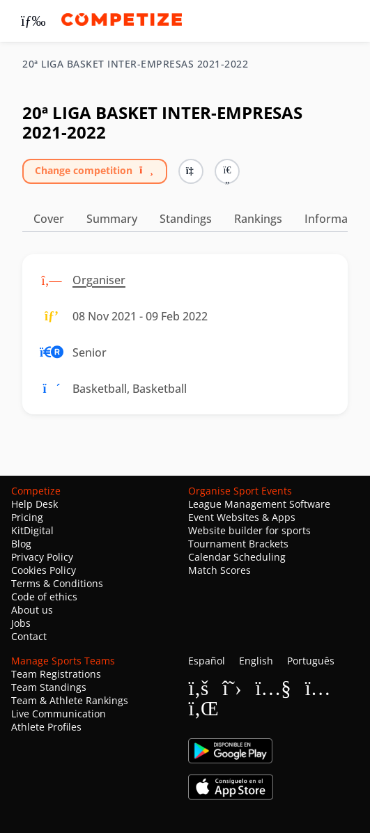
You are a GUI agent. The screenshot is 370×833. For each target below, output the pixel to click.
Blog (21, 543)
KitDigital (32, 530)
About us (32, 609)
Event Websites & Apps (241, 517)
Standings (186, 218)
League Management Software (259, 504)
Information (337, 218)
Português (310, 660)
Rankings (258, 218)
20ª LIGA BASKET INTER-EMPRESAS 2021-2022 (135, 64)
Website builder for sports (249, 530)
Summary (111, 218)
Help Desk (34, 504)
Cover (48, 218)
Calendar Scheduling (237, 556)
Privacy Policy (42, 556)
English (256, 660)
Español (206, 660)
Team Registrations (56, 673)
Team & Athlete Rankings (69, 700)
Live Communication (58, 713)
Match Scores (219, 570)
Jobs (21, 623)
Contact (29, 636)
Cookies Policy (43, 570)
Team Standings (48, 687)
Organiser (98, 280)
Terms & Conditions (57, 583)
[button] (227, 171)
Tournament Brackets (238, 543)
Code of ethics (44, 596)
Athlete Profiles (46, 726)
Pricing (27, 517)
